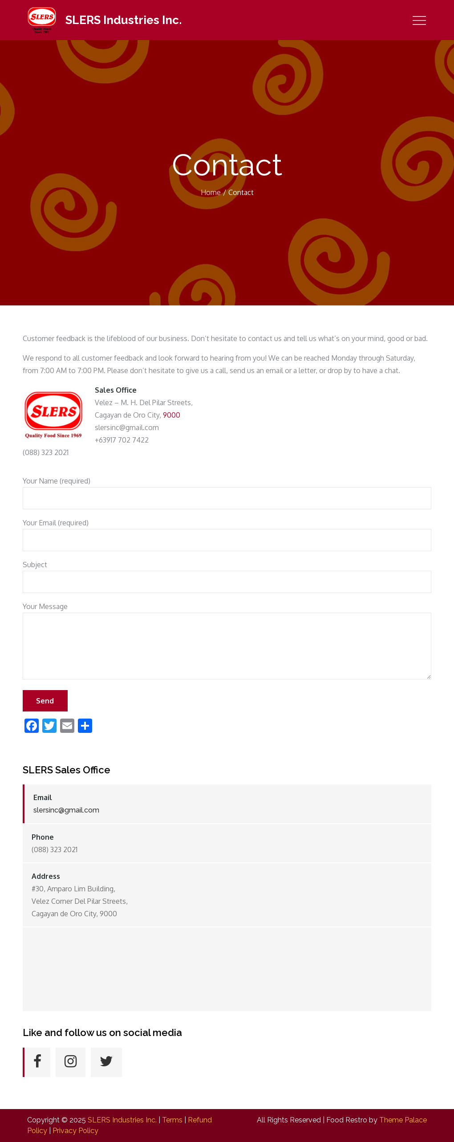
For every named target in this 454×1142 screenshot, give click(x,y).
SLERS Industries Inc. (123, 20)
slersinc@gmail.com (66, 810)
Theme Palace (403, 1120)
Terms (172, 1120)
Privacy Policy (75, 1130)
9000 (171, 414)
